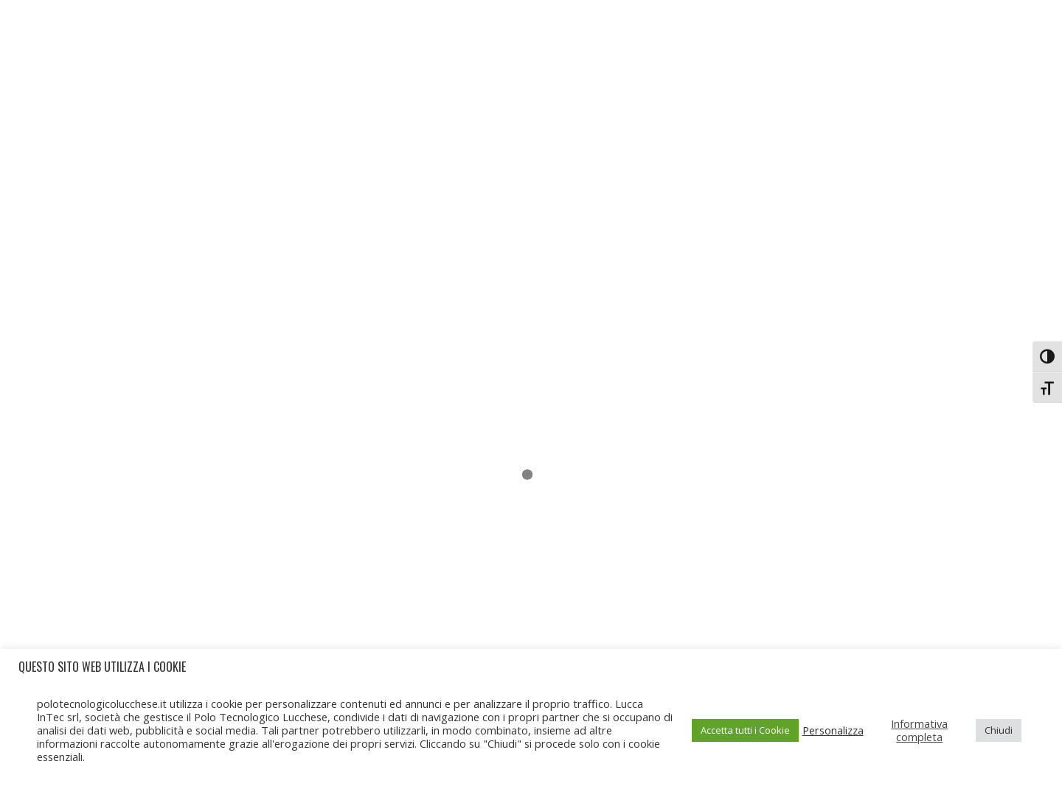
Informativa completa (919, 730)
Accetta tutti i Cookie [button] (745, 730)
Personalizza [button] (833, 730)
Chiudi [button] (999, 730)
